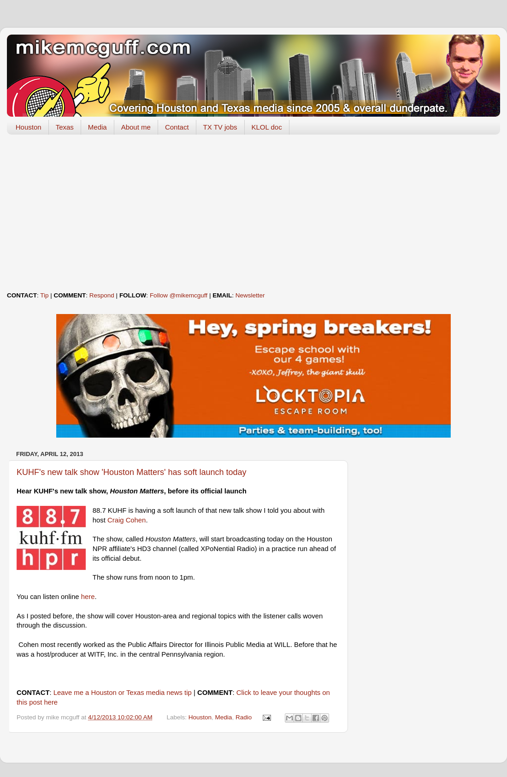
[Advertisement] (253, 213)
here (88, 596)
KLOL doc (267, 127)
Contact (177, 127)
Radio (244, 717)
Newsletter (250, 295)
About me (136, 127)
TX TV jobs (220, 127)
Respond (101, 295)
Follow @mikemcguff (178, 295)
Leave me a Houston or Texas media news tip (122, 692)
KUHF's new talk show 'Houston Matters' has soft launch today (132, 472)
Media (97, 127)
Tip (44, 295)
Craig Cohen (126, 520)
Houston (28, 127)
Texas (65, 127)
